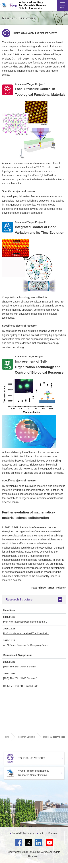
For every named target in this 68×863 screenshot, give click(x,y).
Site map (53, 833)
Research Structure (19, 599)
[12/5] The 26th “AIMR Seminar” (20, 678)
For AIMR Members (23, 833)
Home (6, 737)
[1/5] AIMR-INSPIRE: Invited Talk (20, 686)
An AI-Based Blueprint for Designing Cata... (25, 645)
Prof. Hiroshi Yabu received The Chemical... (26, 633)
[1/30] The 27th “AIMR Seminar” (20, 666)
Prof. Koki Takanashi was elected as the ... (25, 621)
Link (41, 833)
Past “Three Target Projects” (48, 587)
